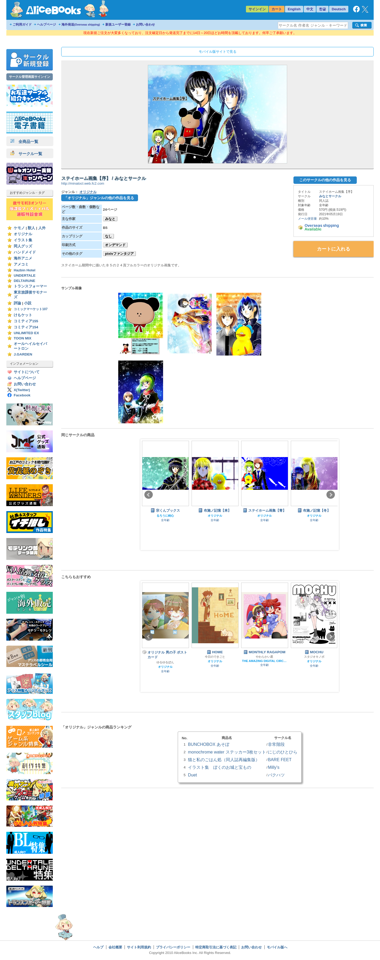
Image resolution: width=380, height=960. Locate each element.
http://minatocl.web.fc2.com (82, 183)
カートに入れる (333, 249)
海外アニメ (23, 258)
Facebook (22, 395)
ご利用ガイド (22, 24)
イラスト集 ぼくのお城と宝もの (219, 767)
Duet (192, 774)
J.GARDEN (23, 354)
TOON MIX (22, 338)
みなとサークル (330, 196)
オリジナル (23, 234)
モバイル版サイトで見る (217, 52)
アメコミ (21, 264)
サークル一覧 (26, 153)
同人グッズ (23, 246)
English (294, 9)
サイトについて (27, 372)
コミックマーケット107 (31, 309)
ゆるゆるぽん (165, 662)
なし (108, 236)
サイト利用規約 (139, 947)
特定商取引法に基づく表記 (215, 947)
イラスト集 (23, 240)
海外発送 (80, 24)
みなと (110, 219)
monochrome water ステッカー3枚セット (227, 752)
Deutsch (339, 9)
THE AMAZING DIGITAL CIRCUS (264, 661)
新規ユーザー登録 (118, 24)
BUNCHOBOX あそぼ (208, 744)
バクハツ (276, 774)
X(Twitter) (22, 390)
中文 (309, 9)
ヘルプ (98, 947)
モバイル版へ (277, 947)
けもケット (23, 315)
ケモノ (19, 228)
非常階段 (276, 744)
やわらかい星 (264, 656)
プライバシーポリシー (173, 947)
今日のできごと (215, 656)
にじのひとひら (282, 752)
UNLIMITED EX (26, 333)
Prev (148, 495)
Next (330, 495)
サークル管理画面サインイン (29, 77)
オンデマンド (115, 245)
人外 (42, 228)
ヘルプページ (46, 24)
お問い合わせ (145, 24)
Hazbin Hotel (24, 270)
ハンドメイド (25, 252)
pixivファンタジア (119, 254)
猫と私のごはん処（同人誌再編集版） (224, 759)
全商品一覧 (24, 141)
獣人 (31, 228)
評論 (17, 303)
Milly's (273, 767)
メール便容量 (307, 218)
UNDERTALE (25, 275)
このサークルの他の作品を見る (325, 180)
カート (277, 9)
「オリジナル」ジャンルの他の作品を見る (99, 198)
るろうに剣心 (165, 515)
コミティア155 (26, 321)
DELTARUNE (24, 281)
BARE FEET (280, 759)
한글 (322, 9)
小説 (27, 303)
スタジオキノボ (314, 656)
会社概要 (115, 947)
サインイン (257, 9)
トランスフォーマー (30, 286)
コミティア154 (26, 327)
